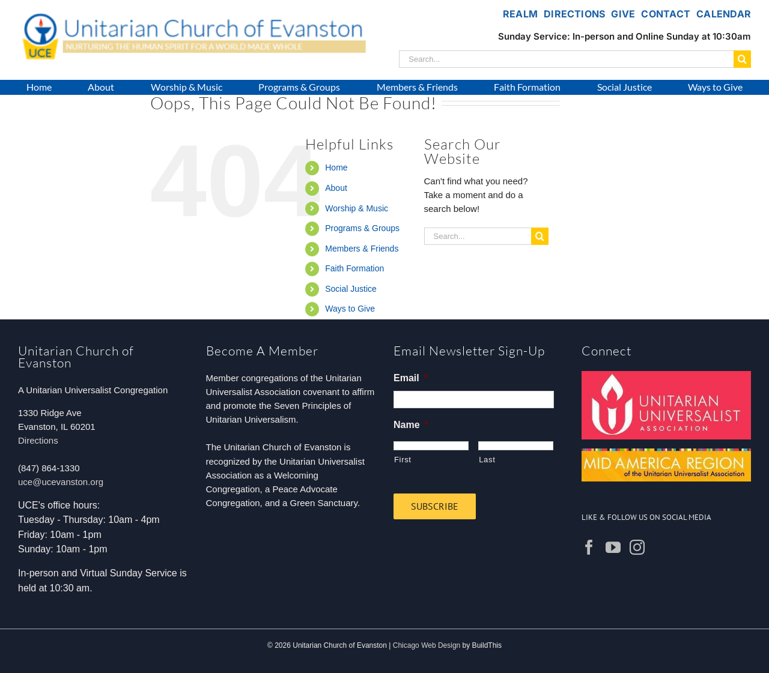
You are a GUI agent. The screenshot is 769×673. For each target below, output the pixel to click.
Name (411, 425)
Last (487, 459)
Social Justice (351, 289)
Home (336, 167)
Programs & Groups (362, 228)
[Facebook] (589, 547)
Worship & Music (356, 208)
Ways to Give (350, 308)
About (336, 188)
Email (411, 378)
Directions (38, 440)
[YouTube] (613, 547)
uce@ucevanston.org (60, 482)
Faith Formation (354, 268)
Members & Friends (361, 248)
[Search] (742, 59)
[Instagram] (637, 547)
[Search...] (566, 59)
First (403, 459)
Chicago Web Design (427, 645)
